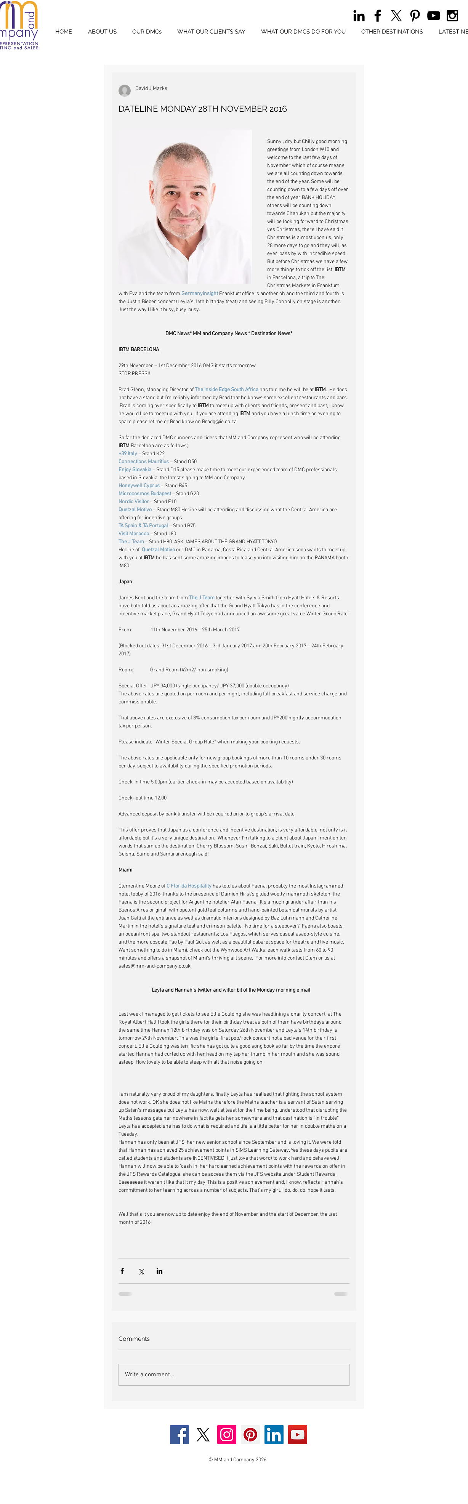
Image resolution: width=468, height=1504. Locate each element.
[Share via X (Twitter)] (140, 1270)
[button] (146, 32)
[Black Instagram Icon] (452, 16)
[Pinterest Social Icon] (250, 1434)
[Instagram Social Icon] (226, 1434)
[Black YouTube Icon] (434, 16)
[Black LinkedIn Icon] (359, 16)
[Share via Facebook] (122, 1270)
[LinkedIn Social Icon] (274, 1434)
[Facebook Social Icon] (179, 1434)
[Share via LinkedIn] (159, 1270)
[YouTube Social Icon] (297, 1434)
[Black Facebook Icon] (378, 16)
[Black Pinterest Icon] (415, 16)
